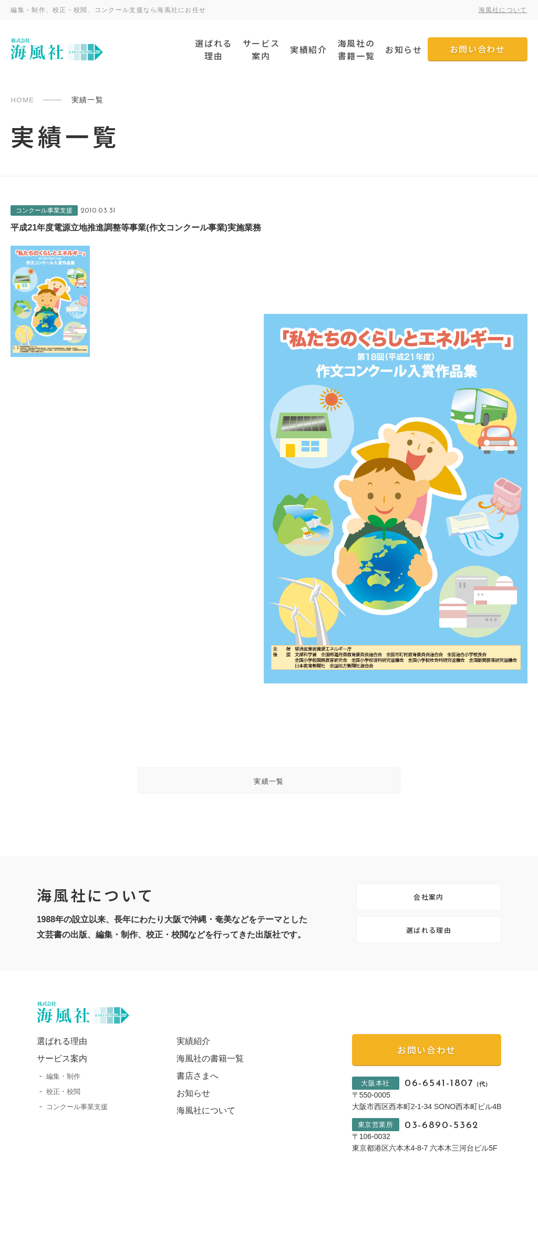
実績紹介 (308, 49)
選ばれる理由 (213, 49)
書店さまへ (192, 1094)
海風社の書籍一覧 (356, 49)
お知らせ (403, 49)
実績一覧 (269, 784)
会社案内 (428, 906)
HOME (23, 100)
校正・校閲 (63, 1110)
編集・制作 (63, 1095)
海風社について (503, 10)
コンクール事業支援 (77, 1126)
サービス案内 (261, 49)
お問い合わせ (477, 49)
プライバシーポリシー (68, 1222)
